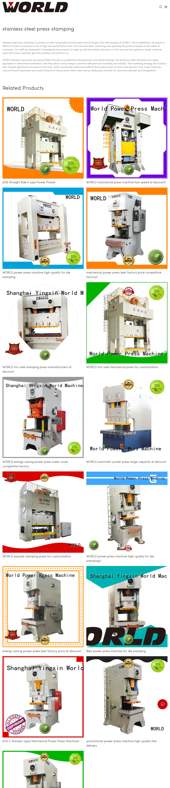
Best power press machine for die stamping (116, 651)
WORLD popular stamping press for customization (36, 556)
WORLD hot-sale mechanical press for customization (122, 367)
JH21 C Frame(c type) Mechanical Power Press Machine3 (40, 741)
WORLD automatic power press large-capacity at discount (126, 462)
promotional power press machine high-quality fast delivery (121, 743)
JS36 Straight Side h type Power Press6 (28, 182)
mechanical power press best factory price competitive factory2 (123, 275)
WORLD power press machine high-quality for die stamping (36, 275)
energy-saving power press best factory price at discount (41, 651)
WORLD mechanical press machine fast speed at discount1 (126, 182)
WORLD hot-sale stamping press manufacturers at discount (37, 369)
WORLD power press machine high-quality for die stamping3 (120, 559)
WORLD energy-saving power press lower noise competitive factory (35, 464)
